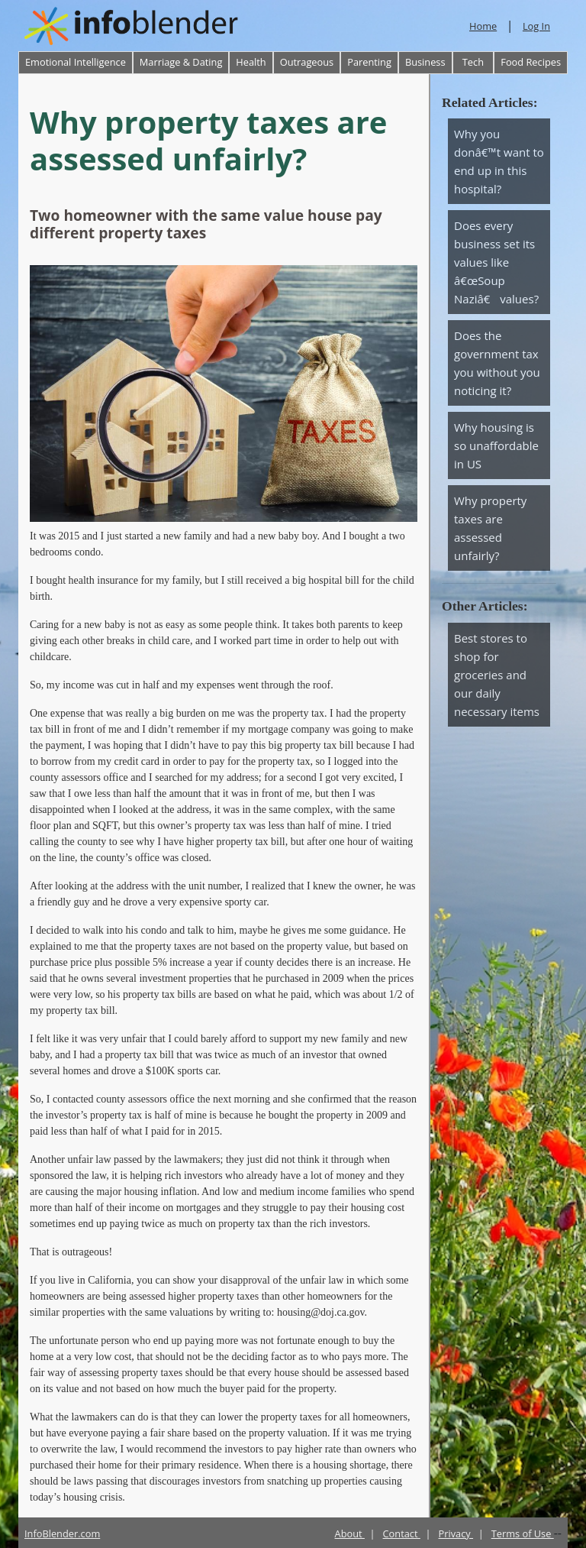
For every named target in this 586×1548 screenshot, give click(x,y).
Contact (401, 1533)
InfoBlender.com (62, 1533)
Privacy (456, 1533)
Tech (473, 62)
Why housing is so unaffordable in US (496, 445)
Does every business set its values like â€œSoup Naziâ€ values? (496, 262)
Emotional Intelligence (75, 62)
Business (425, 62)
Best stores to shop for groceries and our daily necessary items (496, 674)
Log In (536, 26)
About (350, 1533)
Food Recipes (531, 62)
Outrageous (306, 62)
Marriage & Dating (181, 62)
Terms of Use (522, 1533)
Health (251, 62)
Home (483, 26)
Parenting (369, 62)
